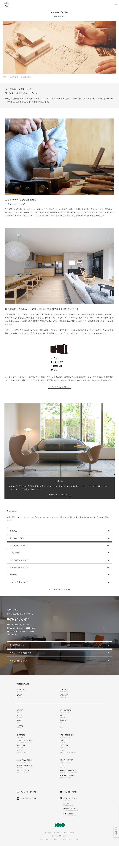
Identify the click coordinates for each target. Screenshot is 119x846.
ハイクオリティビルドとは (59, 387)
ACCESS (12, 634)
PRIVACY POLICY (59, 836)
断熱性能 (59, 574)
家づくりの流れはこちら (59, 589)
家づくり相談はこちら (59, 661)
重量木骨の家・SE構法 (59, 567)
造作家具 (59, 531)
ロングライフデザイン (59, 545)
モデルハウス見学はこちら (59, 653)
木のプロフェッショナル (59, 560)
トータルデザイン (59, 538)
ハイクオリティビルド (59, 582)
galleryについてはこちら (59, 495)
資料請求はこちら (59, 645)
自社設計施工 (59, 553)
